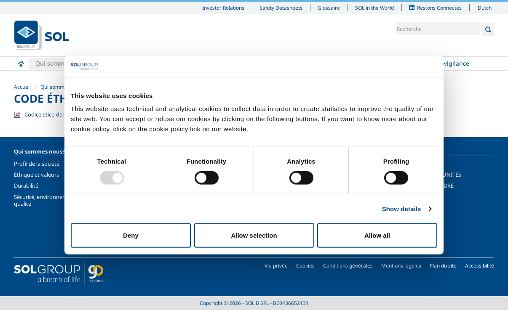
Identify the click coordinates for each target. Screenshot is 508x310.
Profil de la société (36, 163)
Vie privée (276, 265)
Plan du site (443, 265)
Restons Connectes (439, 7)
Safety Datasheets (280, 7)
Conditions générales (348, 265)
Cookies (305, 265)
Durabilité (26, 185)
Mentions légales (401, 265)
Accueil (21, 63)
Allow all (377, 235)
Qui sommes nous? (62, 63)
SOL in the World (374, 7)
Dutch (485, 7)
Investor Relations (223, 7)
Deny (131, 235)
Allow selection (254, 235)
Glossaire (329, 7)
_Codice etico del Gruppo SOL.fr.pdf (62, 114)
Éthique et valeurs (36, 174)
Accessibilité (479, 265)
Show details (401, 208)
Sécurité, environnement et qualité (48, 200)
